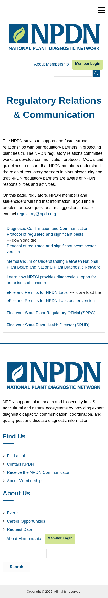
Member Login (87, 64)
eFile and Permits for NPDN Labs (37, 292)
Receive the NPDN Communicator (38, 472)
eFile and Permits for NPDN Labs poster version (51, 300)
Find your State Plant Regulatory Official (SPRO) (51, 313)
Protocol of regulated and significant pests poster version (51, 249)
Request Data (19, 529)
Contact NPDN (20, 464)
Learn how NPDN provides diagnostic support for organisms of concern (51, 280)
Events (13, 513)
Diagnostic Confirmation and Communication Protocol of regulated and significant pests (47, 231)
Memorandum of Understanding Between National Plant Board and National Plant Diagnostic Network (53, 264)
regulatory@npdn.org (36, 214)
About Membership (51, 64)
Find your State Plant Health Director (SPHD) (48, 325)
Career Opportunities (26, 521)
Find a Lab (16, 456)
